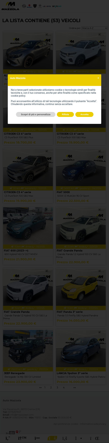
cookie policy (18, 95)
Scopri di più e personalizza (36, 114)
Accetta (84, 114)
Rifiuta (65, 114)
